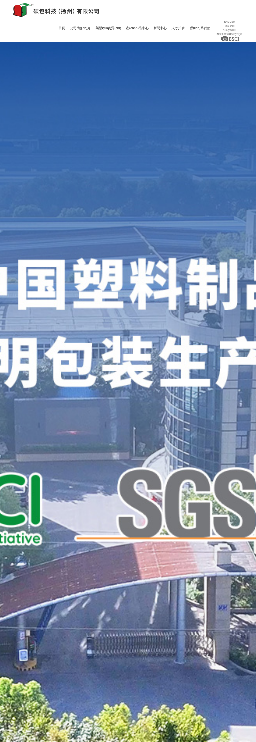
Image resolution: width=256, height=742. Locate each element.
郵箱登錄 (230, 29)
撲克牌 (158, 718)
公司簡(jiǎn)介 (80, 34)
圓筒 (111, 718)
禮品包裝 (76, 718)
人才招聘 (178, 34)
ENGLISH (229, 24)
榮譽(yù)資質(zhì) (108, 34)
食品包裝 (58, 718)
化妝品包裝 (95, 718)
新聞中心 (160, 34)
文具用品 (125, 718)
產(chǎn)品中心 (137, 34)
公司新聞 (180, 596)
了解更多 (173, 580)
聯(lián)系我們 (200, 34)
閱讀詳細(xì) (33, 651)
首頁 (61, 34)
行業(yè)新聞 (206, 596)
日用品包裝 (39, 718)
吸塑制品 (142, 718)
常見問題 (231, 596)
